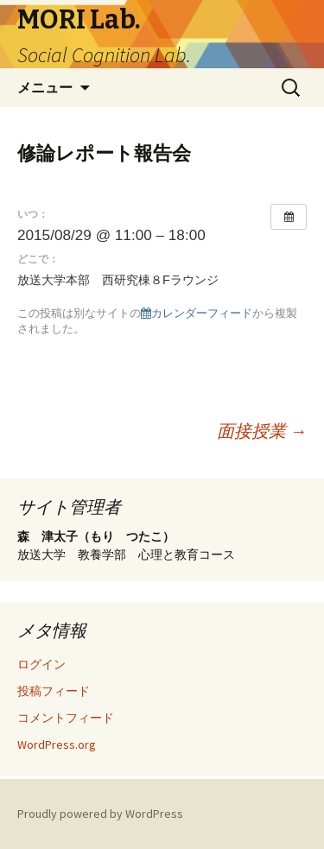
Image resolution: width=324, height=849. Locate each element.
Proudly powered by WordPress (100, 813)
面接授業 (262, 430)
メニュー (45, 87)
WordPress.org (56, 744)
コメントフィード (65, 717)
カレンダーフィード (196, 313)
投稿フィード (53, 691)
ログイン (41, 664)
